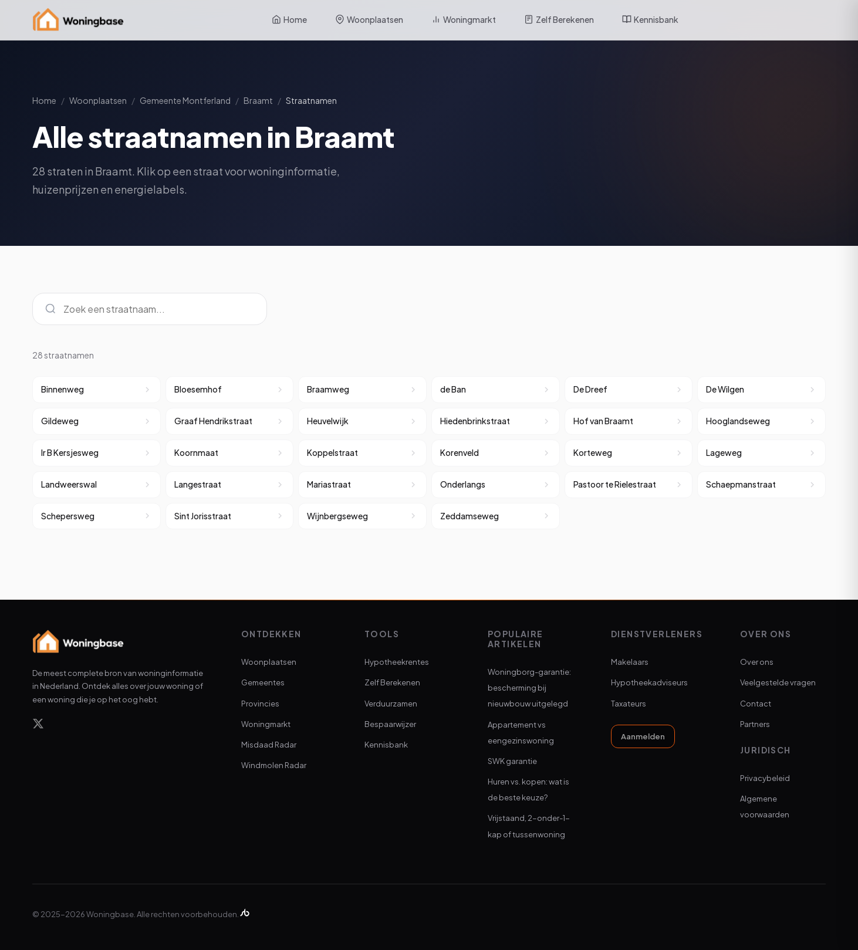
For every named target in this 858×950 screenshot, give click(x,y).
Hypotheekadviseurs (649, 682)
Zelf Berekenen (559, 19)
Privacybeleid (765, 778)
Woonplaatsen (369, 19)
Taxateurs (628, 703)
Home (289, 19)
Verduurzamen (390, 703)
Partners (755, 724)
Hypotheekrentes (396, 662)
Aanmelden (643, 736)
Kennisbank (650, 19)
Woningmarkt (463, 19)
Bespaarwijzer (390, 724)
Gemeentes (263, 682)
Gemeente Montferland (185, 100)
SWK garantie (512, 761)
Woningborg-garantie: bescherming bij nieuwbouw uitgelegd (529, 687)
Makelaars (629, 662)
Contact (755, 703)
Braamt (258, 100)
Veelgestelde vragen (778, 682)
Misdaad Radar (268, 744)
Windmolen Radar (273, 765)
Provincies (260, 703)
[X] (38, 725)
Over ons (756, 662)
